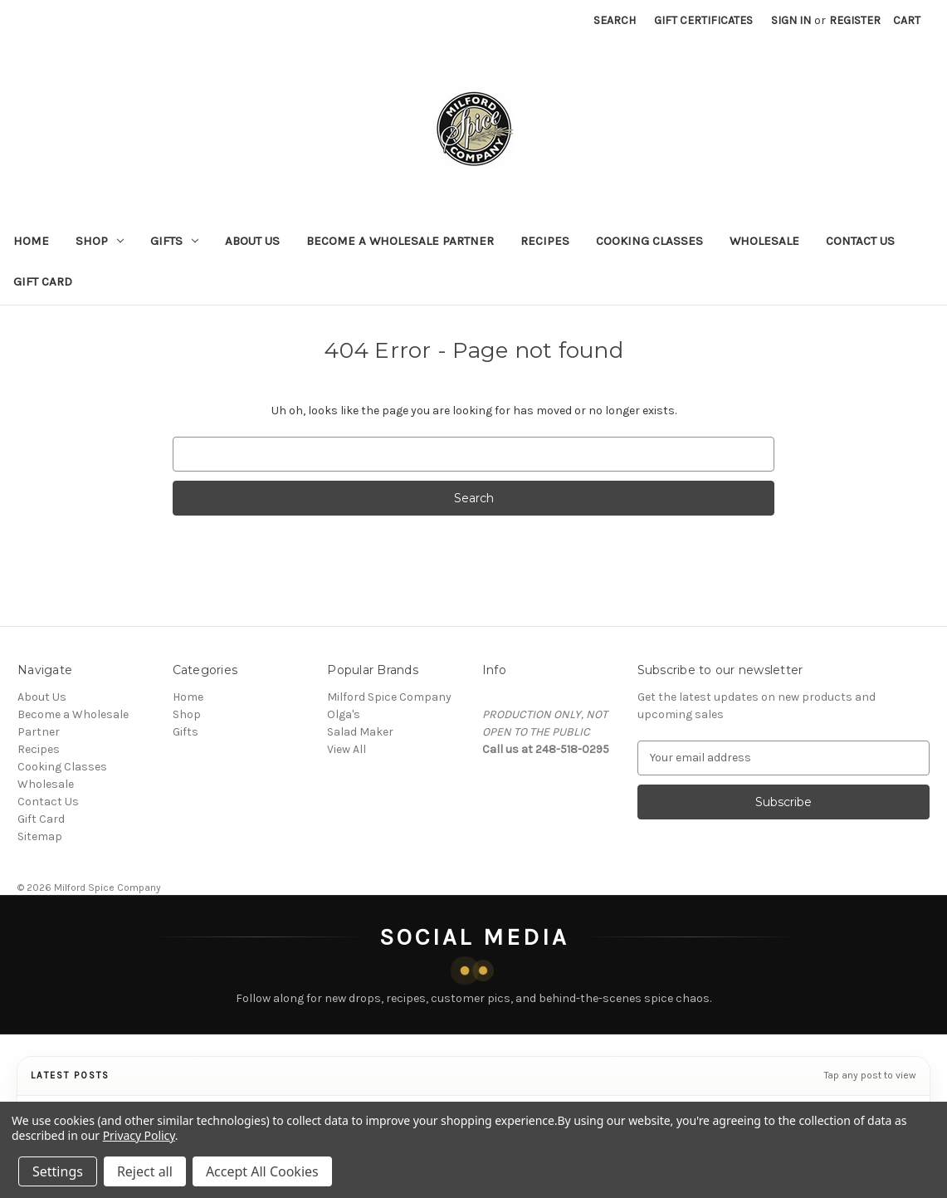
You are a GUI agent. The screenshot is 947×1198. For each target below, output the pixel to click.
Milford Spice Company (389, 697)
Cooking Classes (649, 240)
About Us (252, 240)
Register (855, 20)
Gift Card (42, 281)
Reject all (145, 1171)
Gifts (174, 240)
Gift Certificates (703, 20)
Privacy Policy (139, 1135)
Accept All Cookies (262, 1171)
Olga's (343, 714)
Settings (57, 1171)
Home (31, 240)
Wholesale (764, 240)
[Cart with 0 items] (907, 20)
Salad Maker (360, 732)
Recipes (544, 240)
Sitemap (39, 836)
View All (346, 749)
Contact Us (860, 240)
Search (614, 20)
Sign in (791, 20)
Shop (100, 240)
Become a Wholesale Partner (400, 240)
